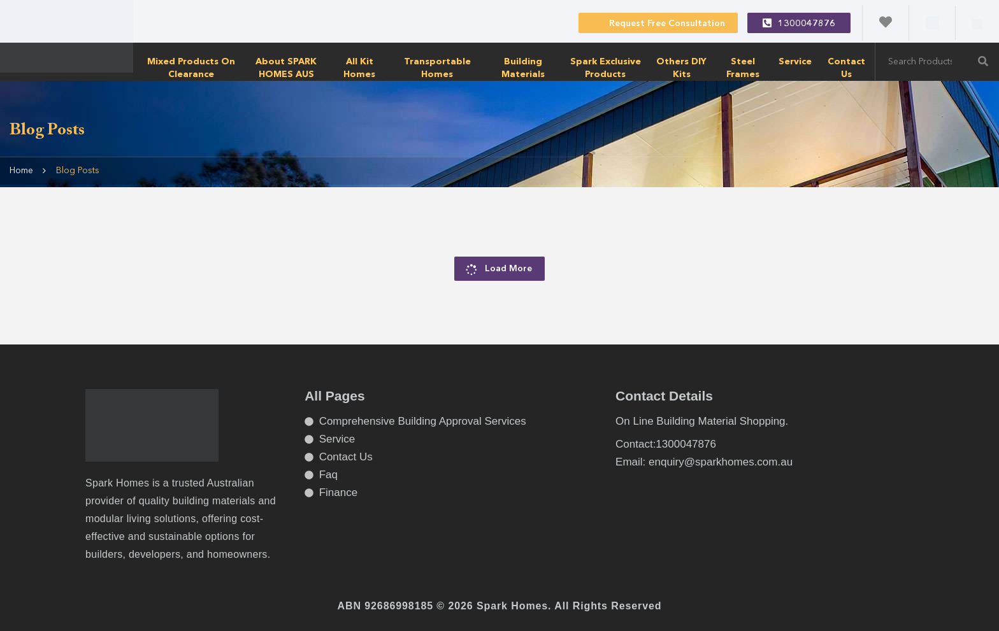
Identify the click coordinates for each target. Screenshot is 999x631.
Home (21, 170)
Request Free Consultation (658, 22)
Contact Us (846, 68)
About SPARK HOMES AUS (286, 68)
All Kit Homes (359, 68)
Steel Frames (742, 68)
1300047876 (799, 23)
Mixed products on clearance (191, 68)
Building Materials (523, 68)
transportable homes (437, 68)
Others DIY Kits (681, 68)
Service (795, 61)
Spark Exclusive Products (605, 68)
